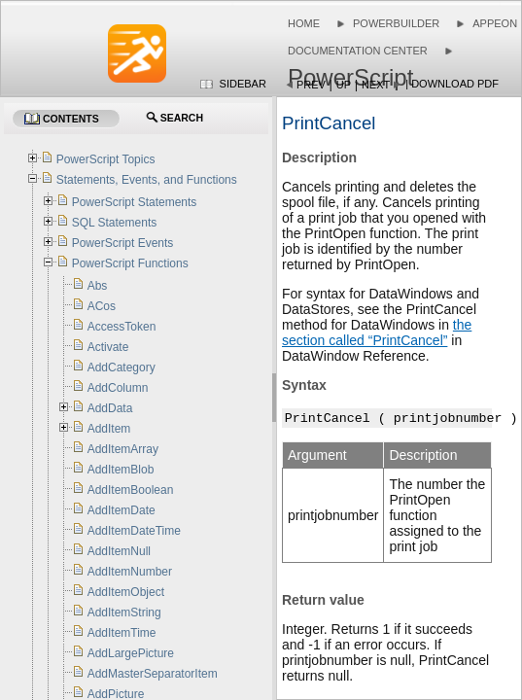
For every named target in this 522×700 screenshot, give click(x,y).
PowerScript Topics (106, 159)
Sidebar (243, 83)
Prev (311, 84)
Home (304, 23)
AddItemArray (122, 449)
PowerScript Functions (130, 263)
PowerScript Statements (134, 202)
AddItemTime (122, 633)
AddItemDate (121, 510)
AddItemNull (119, 551)
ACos (101, 306)
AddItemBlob (121, 469)
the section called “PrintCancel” (376, 332)
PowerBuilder (396, 23)
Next (376, 84)
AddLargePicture (130, 653)
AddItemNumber (129, 571)
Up (343, 84)
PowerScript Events (123, 243)
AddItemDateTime (134, 531)
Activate (108, 347)
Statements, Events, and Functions (146, 180)
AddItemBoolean (130, 490)
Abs (97, 286)
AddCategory (121, 367)
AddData (110, 408)
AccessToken (122, 326)
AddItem (109, 429)
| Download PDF (452, 83)
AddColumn (118, 388)
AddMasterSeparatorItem (152, 674)
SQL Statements (114, 222)
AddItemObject (125, 592)
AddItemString (124, 612)
